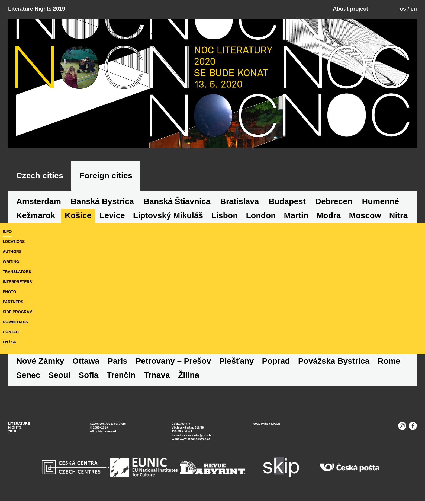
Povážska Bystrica (334, 360)
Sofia (88, 374)
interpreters (17, 282)
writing (11, 261)
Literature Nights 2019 (36, 9)
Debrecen (333, 201)
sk (13, 342)
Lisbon (224, 215)
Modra (328, 215)
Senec (28, 374)
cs (403, 9)
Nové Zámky (40, 360)
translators (17, 271)
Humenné (380, 201)
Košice (78, 215)
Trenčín (121, 374)
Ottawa (85, 360)
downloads (15, 322)
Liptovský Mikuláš (168, 215)
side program (18, 312)
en (414, 9)
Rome (389, 360)
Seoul (59, 374)
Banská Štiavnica (177, 201)
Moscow (365, 215)
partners (13, 302)
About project (350, 9)
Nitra (398, 215)
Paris (117, 360)
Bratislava (239, 201)
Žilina (188, 374)
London (261, 215)
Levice (112, 215)
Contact (12, 332)
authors (12, 251)
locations (14, 241)
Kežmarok (35, 215)
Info (7, 231)
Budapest (287, 201)
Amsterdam (38, 201)
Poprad (276, 360)
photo (9, 292)
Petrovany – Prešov (173, 360)
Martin (296, 215)
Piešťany (236, 360)
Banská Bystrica (102, 201)
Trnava (157, 374)
